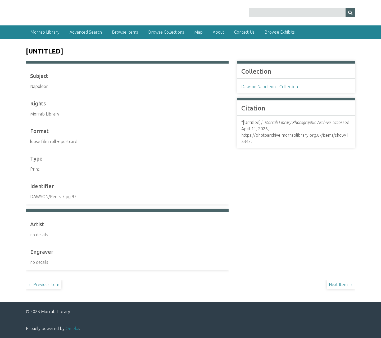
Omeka (72, 328)
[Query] (302, 12)
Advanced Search (86, 32)
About (218, 32)
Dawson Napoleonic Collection (269, 86)
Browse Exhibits (280, 32)
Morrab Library (45, 32)
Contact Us (244, 32)
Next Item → (341, 284)
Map (198, 32)
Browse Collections (166, 32)
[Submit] (350, 12)
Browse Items (125, 32)
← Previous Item (43, 284)
